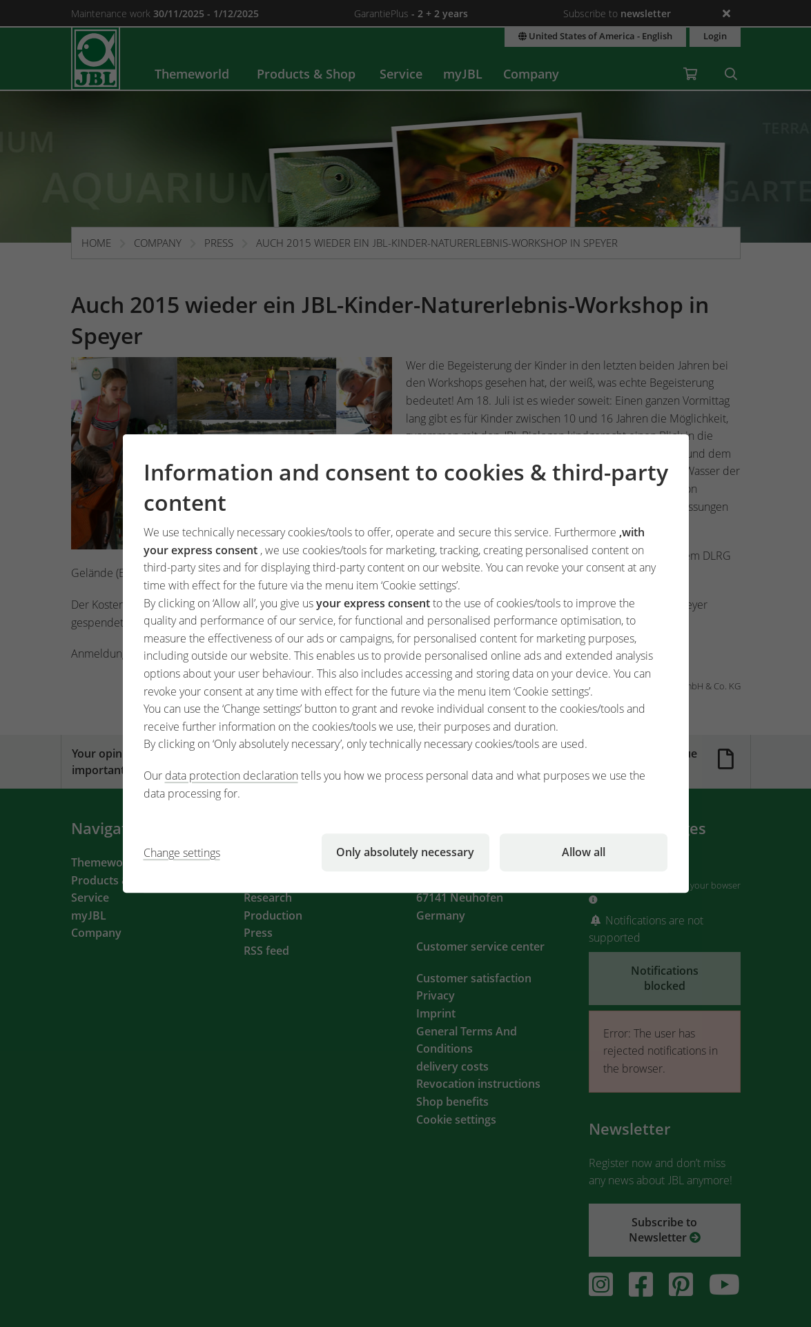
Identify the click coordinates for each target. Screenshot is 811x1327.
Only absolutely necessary (405, 852)
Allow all (583, 852)
